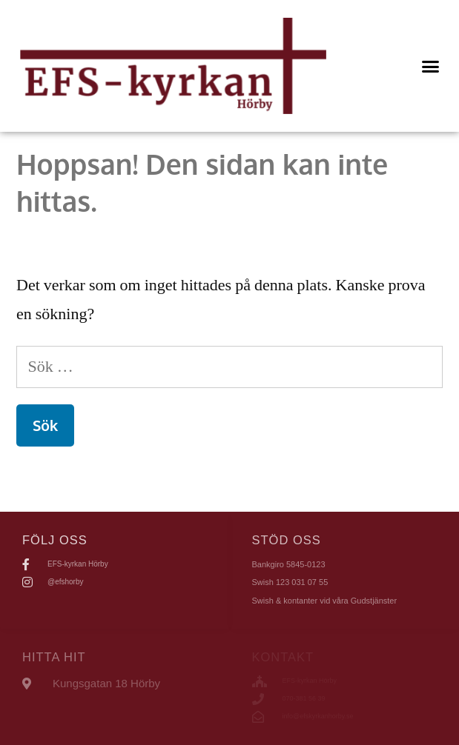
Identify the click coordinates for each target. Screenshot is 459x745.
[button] (431, 66)
